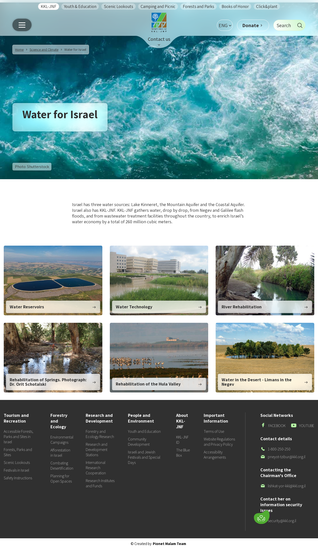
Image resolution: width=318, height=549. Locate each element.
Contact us (159, 39)
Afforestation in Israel (60, 452)
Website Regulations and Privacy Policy (219, 442)
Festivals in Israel (16, 470)
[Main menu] (22, 25)
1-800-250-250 (275, 449)
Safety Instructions (18, 478)
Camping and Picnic (158, 6)
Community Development (139, 442)
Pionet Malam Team (169, 543)
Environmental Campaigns (61, 440)
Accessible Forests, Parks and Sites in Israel (18, 436)
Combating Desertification (61, 465)
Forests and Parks (198, 6)
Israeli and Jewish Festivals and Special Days (144, 457)
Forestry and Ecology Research (100, 434)
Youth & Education (80, 6)
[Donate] (262, 517)
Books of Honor (235, 6)
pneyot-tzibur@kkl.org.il (282, 456)
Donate (250, 25)
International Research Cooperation (96, 468)
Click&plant (267, 6)
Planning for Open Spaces (61, 478)
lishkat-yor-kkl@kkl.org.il (283, 486)
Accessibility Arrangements (215, 454)
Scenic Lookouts (118, 6)
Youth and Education (144, 431)
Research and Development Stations (96, 449)
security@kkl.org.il (278, 520)
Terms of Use (214, 431)
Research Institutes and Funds (100, 483)
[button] (225, 25)
